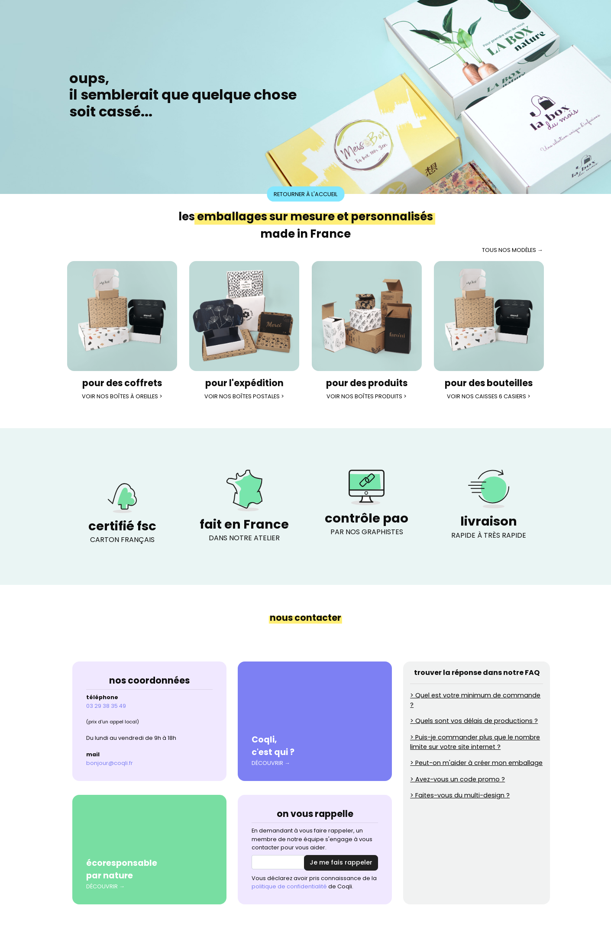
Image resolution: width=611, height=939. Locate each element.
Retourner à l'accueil (305, 193)
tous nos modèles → (512, 250)
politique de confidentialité (289, 886)
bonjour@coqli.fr (109, 763)
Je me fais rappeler (341, 862)
